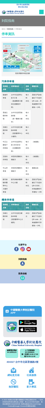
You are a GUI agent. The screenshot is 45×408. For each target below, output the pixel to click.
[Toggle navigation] (41, 12)
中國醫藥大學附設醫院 (22, 343)
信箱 (22, 278)
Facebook (16, 249)
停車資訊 (18, 29)
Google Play (28, 322)
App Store (28, 329)
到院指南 (22, 263)
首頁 (3, 29)
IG (22, 249)
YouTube (28, 249)
